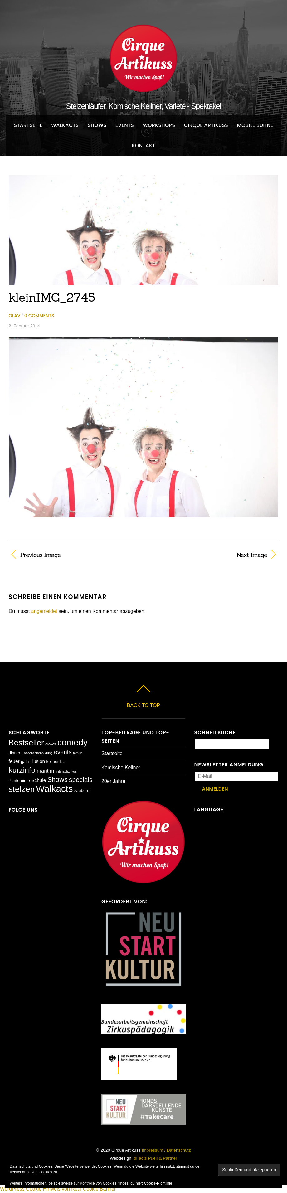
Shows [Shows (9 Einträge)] (57, 779)
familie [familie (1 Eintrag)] (78, 753)
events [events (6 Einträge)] (63, 752)
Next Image (209, 555)
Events (124, 125)
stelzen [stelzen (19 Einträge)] (22, 789)
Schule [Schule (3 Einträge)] (38, 780)
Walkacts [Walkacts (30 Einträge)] (54, 788)
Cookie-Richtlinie (158, 1183)
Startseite (28, 125)
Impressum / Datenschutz (166, 1150)
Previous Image (40, 555)
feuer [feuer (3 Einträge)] (14, 761)
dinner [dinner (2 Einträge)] (14, 752)
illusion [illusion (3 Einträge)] (37, 761)
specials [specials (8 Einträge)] (80, 779)
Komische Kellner (120, 767)
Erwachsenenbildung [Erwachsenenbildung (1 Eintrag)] (37, 753)
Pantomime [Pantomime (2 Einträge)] (19, 780)
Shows (97, 125)
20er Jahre (113, 781)
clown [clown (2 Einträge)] (50, 744)
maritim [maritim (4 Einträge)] (45, 771)
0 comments (39, 316)
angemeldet (44, 611)
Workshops (159, 125)
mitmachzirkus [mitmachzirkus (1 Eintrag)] (66, 771)
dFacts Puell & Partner (155, 1158)
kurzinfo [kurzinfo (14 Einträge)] (22, 770)
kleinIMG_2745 (52, 297)
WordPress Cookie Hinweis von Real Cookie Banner (58, 1188)
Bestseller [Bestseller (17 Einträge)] (26, 742)
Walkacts (65, 125)
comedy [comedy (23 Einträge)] (72, 742)
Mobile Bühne (255, 125)
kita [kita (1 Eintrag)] (63, 762)
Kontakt (143, 145)
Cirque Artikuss (206, 125)
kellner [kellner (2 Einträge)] (52, 761)
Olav (15, 316)
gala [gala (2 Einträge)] (25, 761)
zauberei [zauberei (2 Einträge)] (82, 790)
